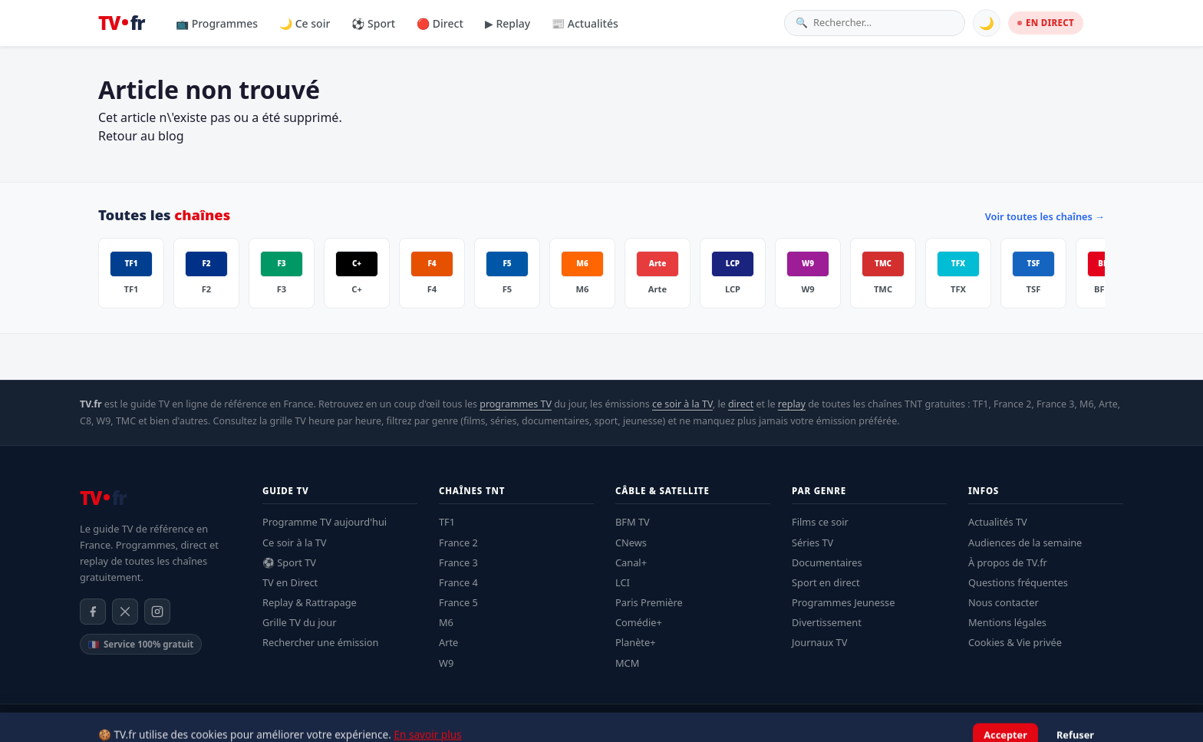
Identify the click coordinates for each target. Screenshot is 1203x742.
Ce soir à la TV (294, 542)
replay (792, 404)
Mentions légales (1007, 622)
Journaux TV (819, 642)
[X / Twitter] (125, 612)
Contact (1107, 723)
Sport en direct (826, 582)
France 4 (458, 582)
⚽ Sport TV (289, 562)
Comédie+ (638, 622)
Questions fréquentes (1018, 582)
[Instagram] (157, 612)
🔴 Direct (440, 23)
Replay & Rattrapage (309, 602)
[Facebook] (93, 612)
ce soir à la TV (682, 404)
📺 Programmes (217, 23)
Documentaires (827, 562)
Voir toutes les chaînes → (1045, 216)
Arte (448, 642)
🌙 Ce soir (304, 23)
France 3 (458, 562)
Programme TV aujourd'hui (324, 522)
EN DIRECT (1045, 22)
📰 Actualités (585, 23)
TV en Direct (290, 582)
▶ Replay (507, 23)
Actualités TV (997, 522)
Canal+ (631, 562)
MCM (627, 663)
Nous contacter (1003, 602)
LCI (622, 582)
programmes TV (516, 404)
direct (740, 404)
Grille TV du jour (299, 622)
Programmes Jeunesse (843, 602)
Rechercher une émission (320, 642)
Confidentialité (993, 723)
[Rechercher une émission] (883, 22)
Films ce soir (820, 522)
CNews (631, 542)
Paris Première (649, 602)
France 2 (458, 542)
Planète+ (635, 642)
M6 (446, 622)
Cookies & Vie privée (1015, 642)
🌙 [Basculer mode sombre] (986, 23)
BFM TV (632, 522)
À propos (1057, 723)
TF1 (447, 522)
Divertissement (827, 622)
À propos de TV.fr (1007, 562)
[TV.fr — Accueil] (121, 23)
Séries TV (812, 542)
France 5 (458, 602)
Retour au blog (141, 135)
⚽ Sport (373, 23)
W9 (446, 663)
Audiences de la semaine (1025, 542)
